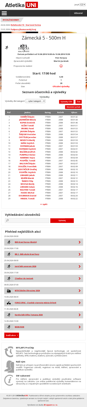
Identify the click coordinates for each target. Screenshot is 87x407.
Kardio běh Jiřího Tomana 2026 (29, 315)
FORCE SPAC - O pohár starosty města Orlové (35, 302)
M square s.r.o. (51, 405)
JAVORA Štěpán (27, 131)
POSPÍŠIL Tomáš (27, 160)
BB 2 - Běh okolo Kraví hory (27, 254)
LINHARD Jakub (27, 175)
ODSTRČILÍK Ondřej (27, 169)
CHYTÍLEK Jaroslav (27, 137)
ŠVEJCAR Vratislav (27, 134)
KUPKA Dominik (27, 122)
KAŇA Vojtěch (27, 143)
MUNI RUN (19, 327)
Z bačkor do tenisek (24, 278)
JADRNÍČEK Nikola (27, 119)
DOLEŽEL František (27, 166)
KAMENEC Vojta (27, 157)
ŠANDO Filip (27, 181)
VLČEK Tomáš (27, 125)
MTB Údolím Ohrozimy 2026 (27, 290)
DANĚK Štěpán (27, 116)
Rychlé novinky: (11, 20)
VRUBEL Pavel (27, 128)
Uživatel (78, 13)
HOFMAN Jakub (27, 146)
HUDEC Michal (27, 192)
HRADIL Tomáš (27, 198)
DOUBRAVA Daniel (27, 195)
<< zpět (43, 204)
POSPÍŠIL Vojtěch (27, 172)
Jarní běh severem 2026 (25, 266)
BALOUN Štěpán (27, 163)
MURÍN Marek (27, 178)
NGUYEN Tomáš (27, 189)
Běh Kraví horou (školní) (26, 242)
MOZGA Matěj (27, 184)
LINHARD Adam (27, 187)
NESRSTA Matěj (27, 140)
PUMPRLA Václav (27, 154)
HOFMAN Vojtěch (27, 149)
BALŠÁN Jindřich (27, 152)
